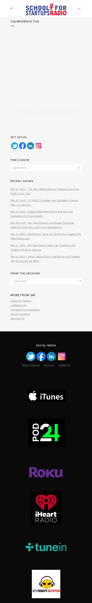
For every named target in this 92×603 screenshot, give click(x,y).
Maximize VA (18, 318)
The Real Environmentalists (25, 309)
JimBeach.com (19, 305)
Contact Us (64, 365)
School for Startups (21, 301)
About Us (49, 365)
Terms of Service (31, 365)
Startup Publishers (20, 314)
